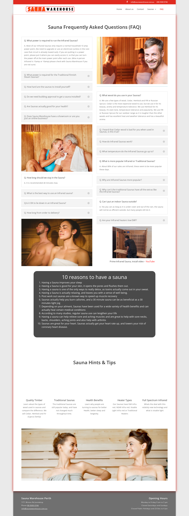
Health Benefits (94, 400)
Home (119, 9)
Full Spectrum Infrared (154, 400)
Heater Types (124, 400)
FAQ (161, 9)
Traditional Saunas (64, 400)
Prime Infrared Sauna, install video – (132, 261)
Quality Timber (34, 400)
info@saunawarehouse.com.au (142, 2)
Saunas (150, 9)
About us (129, 9)
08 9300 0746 (33, 505)
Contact (140, 9)
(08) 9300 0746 (162, 2)
